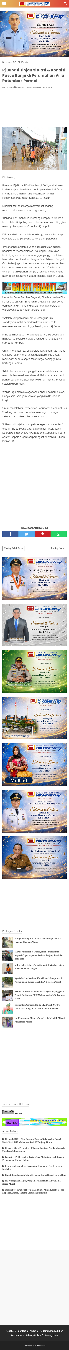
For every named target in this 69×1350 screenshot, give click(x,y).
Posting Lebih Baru (13, 548)
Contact (22, 1331)
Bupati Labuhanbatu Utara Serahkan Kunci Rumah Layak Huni (35, 1175)
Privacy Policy (33, 1335)
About (33, 1331)
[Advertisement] (34, 108)
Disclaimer (16, 1335)
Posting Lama (57, 548)
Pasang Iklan (51, 1335)
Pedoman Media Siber (51, 1331)
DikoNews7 (41, 1346)
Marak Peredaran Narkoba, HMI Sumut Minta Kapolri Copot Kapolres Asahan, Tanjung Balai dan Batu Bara (39, 955)
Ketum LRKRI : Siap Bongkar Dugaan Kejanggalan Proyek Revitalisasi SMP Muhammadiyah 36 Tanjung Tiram (40, 995)
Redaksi (10, 1331)
